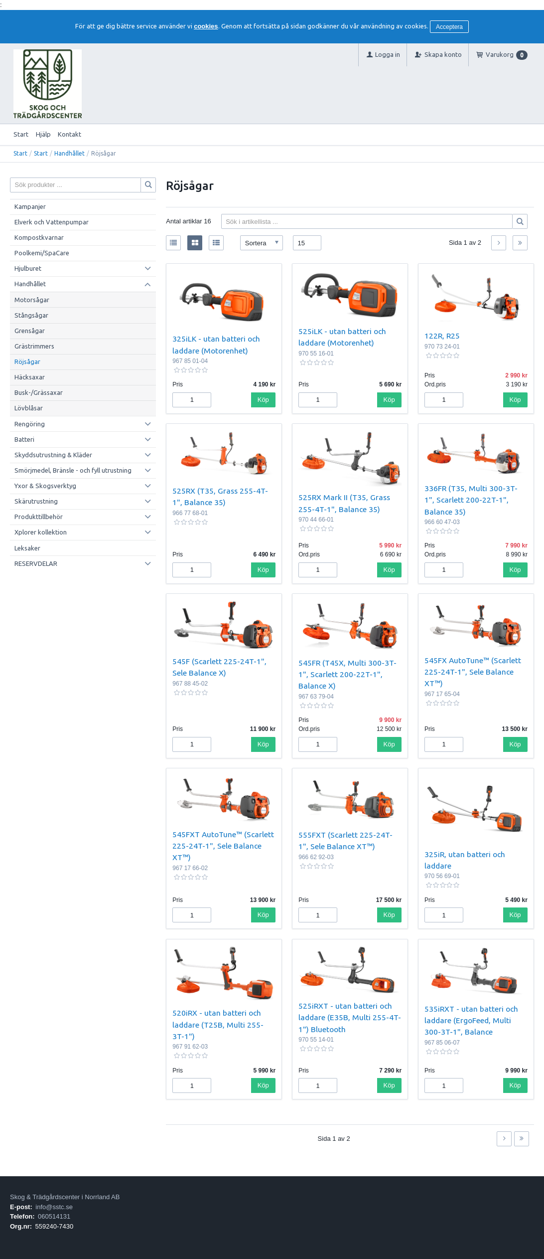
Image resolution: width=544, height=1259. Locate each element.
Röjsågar (27, 361)
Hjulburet (27, 268)
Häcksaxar (29, 376)
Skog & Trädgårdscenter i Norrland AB (65, 1197)
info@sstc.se (54, 1207)
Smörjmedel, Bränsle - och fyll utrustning (73, 470)
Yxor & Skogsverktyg (45, 485)
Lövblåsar (28, 407)
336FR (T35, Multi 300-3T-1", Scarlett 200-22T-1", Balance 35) (471, 500)
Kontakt (69, 134)
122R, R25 (442, 335)
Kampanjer (30, 206)
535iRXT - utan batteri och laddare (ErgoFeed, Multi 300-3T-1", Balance (471, 1020)
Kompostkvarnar (39, 237)
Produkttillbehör (38, 516)
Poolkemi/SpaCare (41, 252)
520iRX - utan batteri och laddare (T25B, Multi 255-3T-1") (218, 1024)
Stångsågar (31, 315)
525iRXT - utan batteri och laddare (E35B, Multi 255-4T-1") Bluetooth (349, 1017)
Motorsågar (31, 299)
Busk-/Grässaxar (38, 392)
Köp (263, 399)
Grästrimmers (34, 346)
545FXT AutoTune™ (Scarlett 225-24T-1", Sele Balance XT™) (223, 846)
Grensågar (29, 330)
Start (20, 134)
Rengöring (29, 423)
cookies (206, 26)
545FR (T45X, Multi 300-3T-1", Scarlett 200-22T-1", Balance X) (347, 674)
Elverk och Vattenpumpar (51, 221)
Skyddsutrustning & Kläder (53, 454)
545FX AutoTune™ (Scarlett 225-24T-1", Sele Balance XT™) (472, 672)
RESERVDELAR (35, 563)
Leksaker (27, 547)
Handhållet (69, 153)
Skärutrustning (36, 501)
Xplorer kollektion (40, 532)
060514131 (54, 1216)
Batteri (24, 439)
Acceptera (449, 26)
